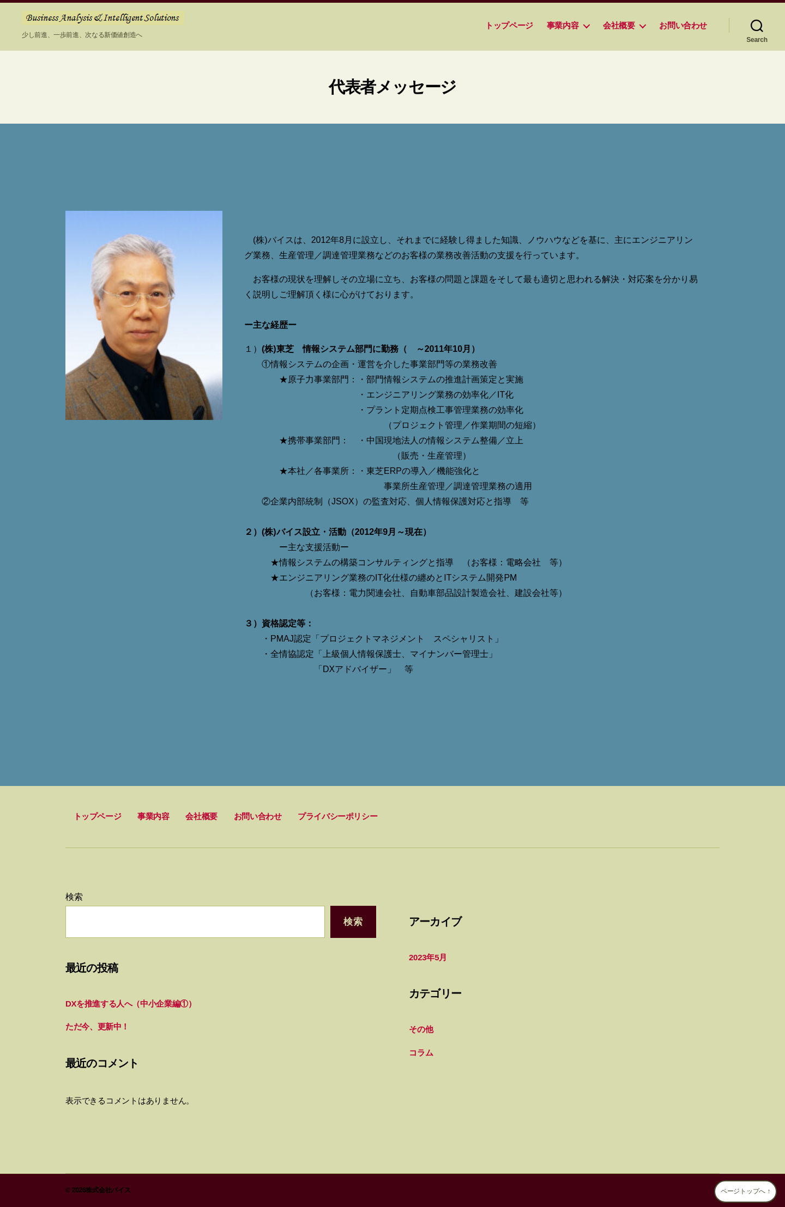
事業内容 (562, 25)
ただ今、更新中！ (97, 1026)
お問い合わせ (683, 25)
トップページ (505, 25)
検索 (74, 896)
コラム (421, 1052)
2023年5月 (428, 957)
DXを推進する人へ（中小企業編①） (130, 1003)
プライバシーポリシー (337, 816)
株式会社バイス (108, 1190)
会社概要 (619, 25)
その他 (421, 1029)
